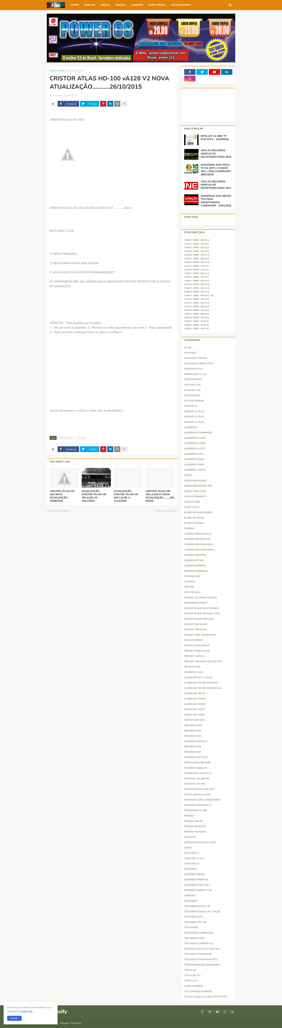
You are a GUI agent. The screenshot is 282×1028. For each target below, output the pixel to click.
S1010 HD (189, 837)
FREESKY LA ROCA (194, 656)
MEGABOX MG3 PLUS (196, 741)
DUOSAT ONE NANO (195, 624)
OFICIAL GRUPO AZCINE (197, 794)
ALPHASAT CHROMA (195, 358)
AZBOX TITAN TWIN (195, 491)
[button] (14, 1018)
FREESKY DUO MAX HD (197, 645)
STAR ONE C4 (191, 863)
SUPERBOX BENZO (194, 874)
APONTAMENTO (193, 379)
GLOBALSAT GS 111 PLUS (198, 677)
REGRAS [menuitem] (120, 5)
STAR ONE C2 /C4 (194, 858)
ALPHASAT (190, 352)
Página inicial (57, 70)
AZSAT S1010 (191, 507)
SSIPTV (188, 847)
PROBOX (189, 815)
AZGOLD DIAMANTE (195, 496)
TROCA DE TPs (192, 975)
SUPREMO (189, 895)
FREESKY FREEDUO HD (197, 651)
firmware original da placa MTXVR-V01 (205, 996)
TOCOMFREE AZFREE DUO (198, 932)
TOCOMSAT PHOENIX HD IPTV (200, 959)
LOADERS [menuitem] (137, 5)
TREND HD (190, 970)
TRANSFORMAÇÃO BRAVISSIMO (202, 965)
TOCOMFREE (191, 927)
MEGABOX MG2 (192, 730)
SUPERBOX (190, 869)
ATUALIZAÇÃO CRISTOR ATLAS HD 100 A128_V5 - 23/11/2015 (94, 496)
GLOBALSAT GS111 (195, 693)
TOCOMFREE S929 (194, 938)
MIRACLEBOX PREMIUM (197, 762)
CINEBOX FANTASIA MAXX (198, 544)
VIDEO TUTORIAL (193, 986)
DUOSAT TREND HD (195, 629)
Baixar (128, 208)
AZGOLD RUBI (192, 501)
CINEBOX (189, 528)
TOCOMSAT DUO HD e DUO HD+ (202, 948)
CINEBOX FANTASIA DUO (198, 533)
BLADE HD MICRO (194, 517)
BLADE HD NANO (194, 523)
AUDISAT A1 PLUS (194, 411)
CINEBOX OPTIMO (194, 560)
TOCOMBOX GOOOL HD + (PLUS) (202, 911)
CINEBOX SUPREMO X (196, 571)
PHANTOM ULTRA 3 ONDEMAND (202, 799)
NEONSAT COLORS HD (197, 778)
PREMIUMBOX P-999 (195, 810)
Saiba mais (27, 1011)
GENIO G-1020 (192, 666)
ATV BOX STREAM (194, 400)
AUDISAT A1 (191, 406)
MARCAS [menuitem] (89, 5)
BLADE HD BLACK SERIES (198, 512)
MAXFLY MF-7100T (194, 709)
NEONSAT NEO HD (194, 783)
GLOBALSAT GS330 (195, 704)
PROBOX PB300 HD (195, 826)
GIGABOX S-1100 (193, 672)
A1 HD (187, 347)
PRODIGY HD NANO (195, 831)
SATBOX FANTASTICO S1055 (200, 842)
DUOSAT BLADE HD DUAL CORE (202, 613)
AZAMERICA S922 (194, 454)
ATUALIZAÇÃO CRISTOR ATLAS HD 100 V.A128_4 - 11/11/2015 (126, 496)
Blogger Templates (70, 1023)
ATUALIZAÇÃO (192, 395)
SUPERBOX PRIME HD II (197, 885)
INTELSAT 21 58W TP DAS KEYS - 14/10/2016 (215, 138)
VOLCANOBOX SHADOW (198, 991)
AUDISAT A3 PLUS (194, 422)
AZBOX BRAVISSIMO (195, 480)
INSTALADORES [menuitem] (181, 5)
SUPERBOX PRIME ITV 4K (198, 890)
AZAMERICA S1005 (194, 438)
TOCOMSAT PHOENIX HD (198, 954)
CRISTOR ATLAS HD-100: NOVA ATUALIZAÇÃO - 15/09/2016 (62, 496)
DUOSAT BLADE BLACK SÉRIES (201, 608)
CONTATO (189, 581)
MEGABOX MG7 (192, 752)
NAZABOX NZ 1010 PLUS (198, 773)
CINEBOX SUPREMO (195, 565)
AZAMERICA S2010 (194, 448)
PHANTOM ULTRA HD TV (197, 805)
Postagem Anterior (59, 510)
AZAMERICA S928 (194, 464)
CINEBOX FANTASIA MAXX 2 (199, 549)
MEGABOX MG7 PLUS (196, 757)
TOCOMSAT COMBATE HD (198, 943)
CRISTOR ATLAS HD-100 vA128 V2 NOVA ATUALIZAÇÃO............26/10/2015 (160, 496)
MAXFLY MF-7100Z (194, 714)
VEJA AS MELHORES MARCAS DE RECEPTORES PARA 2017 (216, 185)
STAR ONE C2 (191, 853)
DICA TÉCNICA (192, 592)
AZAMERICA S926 (194, 459)
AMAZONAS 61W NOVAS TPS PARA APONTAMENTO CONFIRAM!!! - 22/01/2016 (216, 201)
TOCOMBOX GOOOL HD (197, 906)
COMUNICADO (192, 576)
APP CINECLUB (192, 384)
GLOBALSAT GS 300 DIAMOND (201, 682)
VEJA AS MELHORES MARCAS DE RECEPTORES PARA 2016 (216, 154)
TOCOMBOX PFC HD (195, 922)
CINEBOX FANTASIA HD (197, 539)
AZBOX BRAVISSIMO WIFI (198, 485)
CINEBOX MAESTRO (195, 555)
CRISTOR (81, 438)
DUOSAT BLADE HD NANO (199, 619)
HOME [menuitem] (75, 5)
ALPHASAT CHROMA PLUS (198, 363)
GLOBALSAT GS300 (195, 698)
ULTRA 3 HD (190, 980)
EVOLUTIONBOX (193, 640)
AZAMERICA (191, 427)
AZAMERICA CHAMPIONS (198, 432)
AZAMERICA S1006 (194, 443)
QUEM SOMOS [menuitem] (157, 5)
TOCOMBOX (190, 901)
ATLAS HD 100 (75, 70)
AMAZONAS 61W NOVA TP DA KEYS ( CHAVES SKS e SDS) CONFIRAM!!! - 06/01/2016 (216, 169)
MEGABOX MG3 (192, 736)
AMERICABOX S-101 (195, 374)
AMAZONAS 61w (193, 368)
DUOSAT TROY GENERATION (200, 635)
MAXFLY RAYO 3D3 (194, 720)
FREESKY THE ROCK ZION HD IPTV (203, 661)
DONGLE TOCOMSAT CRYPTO (200, 597)
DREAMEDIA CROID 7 (196, 603)
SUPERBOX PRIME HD (196, 879)
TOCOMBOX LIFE (193, 916)
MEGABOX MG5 (192, 746)
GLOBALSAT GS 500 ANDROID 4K (202, 688)
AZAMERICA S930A (195, 469)
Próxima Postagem (165, 510)
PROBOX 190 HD (193, 821)
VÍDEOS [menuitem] (105, 5)
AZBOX (188, 475)
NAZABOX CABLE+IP (195, 768)
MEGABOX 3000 (193, 725)
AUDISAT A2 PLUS (194, 416)
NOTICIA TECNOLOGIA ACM (199, 789)
